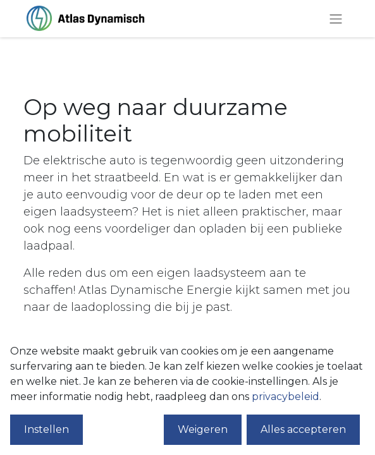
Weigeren (203, 429)
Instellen (46, 429)
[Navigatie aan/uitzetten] (336, 18)
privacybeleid (285, 397)
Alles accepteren (303, 429)
